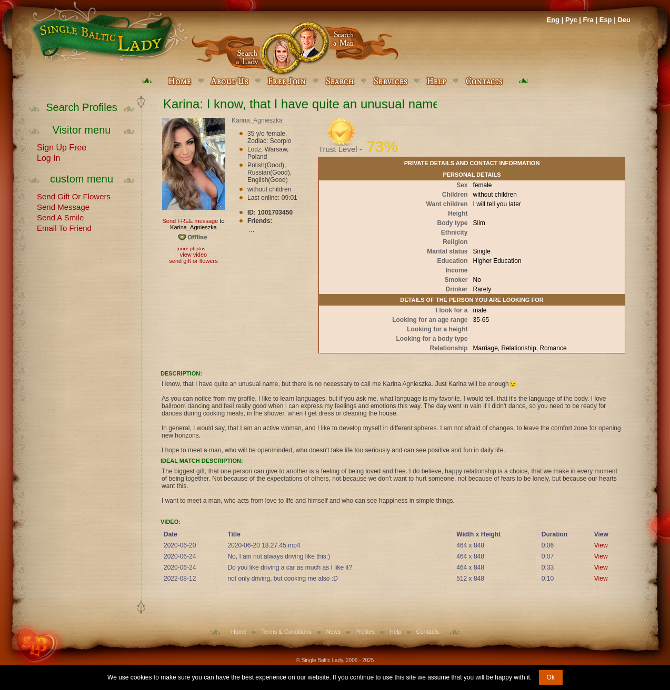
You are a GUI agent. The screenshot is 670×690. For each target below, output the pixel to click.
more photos (190, 248)
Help (395, 631)
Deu (624, 20)
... (251, 230)
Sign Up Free (61, 146)
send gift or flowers (193, 261)
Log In (48, 157)
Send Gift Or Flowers (74, 195)
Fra (588, 20)
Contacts (427, 631)
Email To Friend (64, 227)
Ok (551, 677)
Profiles (365, 631)
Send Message (63, 206)
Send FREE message (190, 221)
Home (238, 631)
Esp (605, 20)
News (333, 631)
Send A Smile (60, 216)
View (601, 545)
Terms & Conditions (286, 631)
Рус (571, 20)
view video (193, 254)
